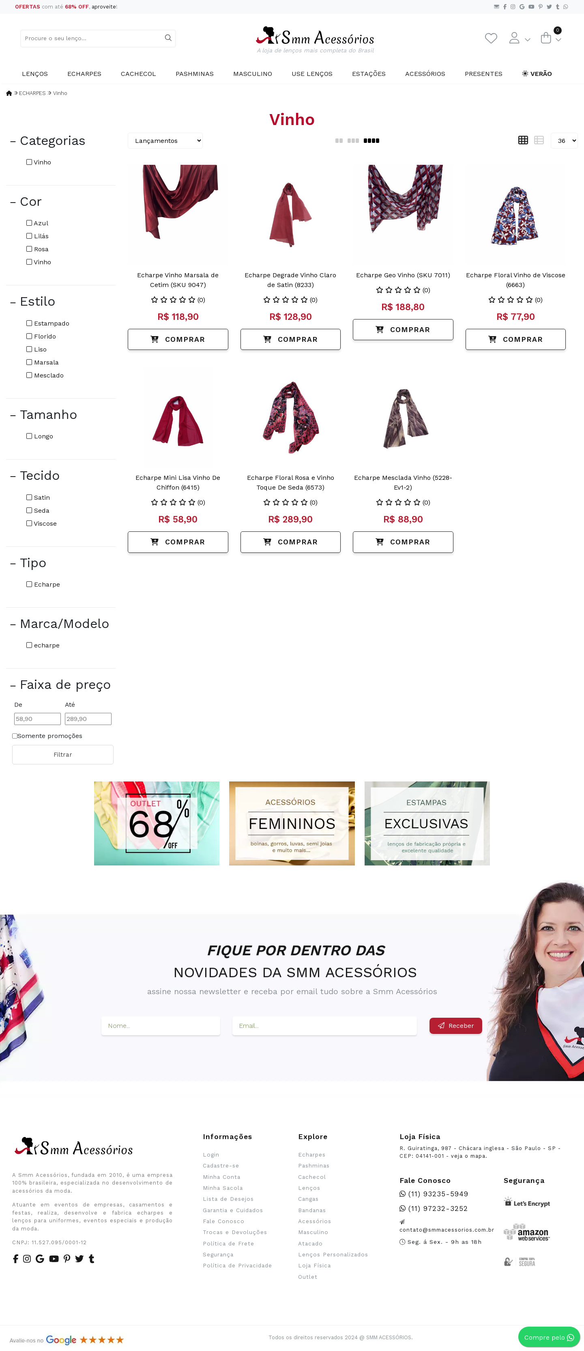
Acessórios (425, 74)
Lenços (35, 74)
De (18, 704)
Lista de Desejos (228, 1199)
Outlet (308, 1276)
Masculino (252, 74)
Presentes (483, 74)
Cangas (308, 1199)
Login (211, 1154)
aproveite (104, 7)
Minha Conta (221, 1177)
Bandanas (312, 1210)
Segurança (218, 1254)
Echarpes (84, 74)
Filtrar (63, 754)
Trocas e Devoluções (235, 1232)
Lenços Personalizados (333, 1254)
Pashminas (195, 74)
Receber (456, 1025)
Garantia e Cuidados (233, 1210)
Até (70, 704)
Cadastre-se (221, 1165)
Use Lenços (312, 74)
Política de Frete (228, 1243)
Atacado (310, 1243)
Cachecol (138, 74)
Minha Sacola (223, 1188)
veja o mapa (468, 1156)
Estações (369, 74)
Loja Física (314, 1265)
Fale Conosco (224, 1221)
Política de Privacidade (237, 1265)
